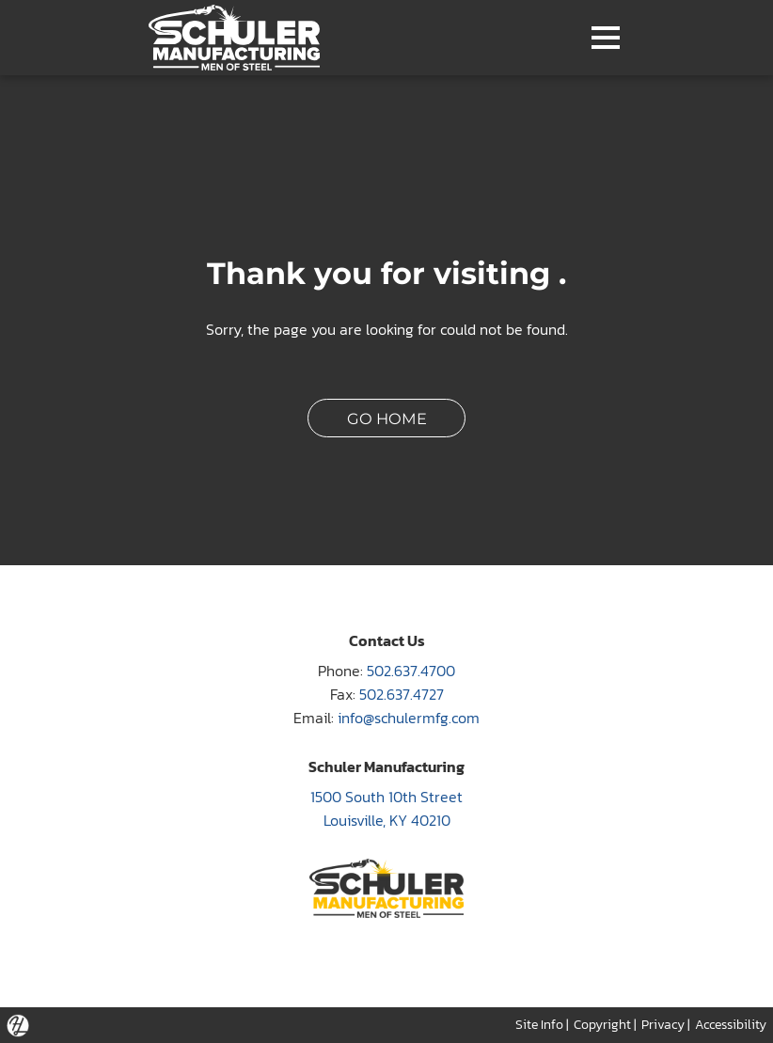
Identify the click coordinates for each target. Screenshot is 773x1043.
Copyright (602, 1024)
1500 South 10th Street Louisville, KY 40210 (386, 808)
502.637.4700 (411, 671)
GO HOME (387, 418)
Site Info (539, 1024)
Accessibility (730, 1024)
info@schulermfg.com (409, 718)
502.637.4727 (401, 694)
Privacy (663, 1024)
